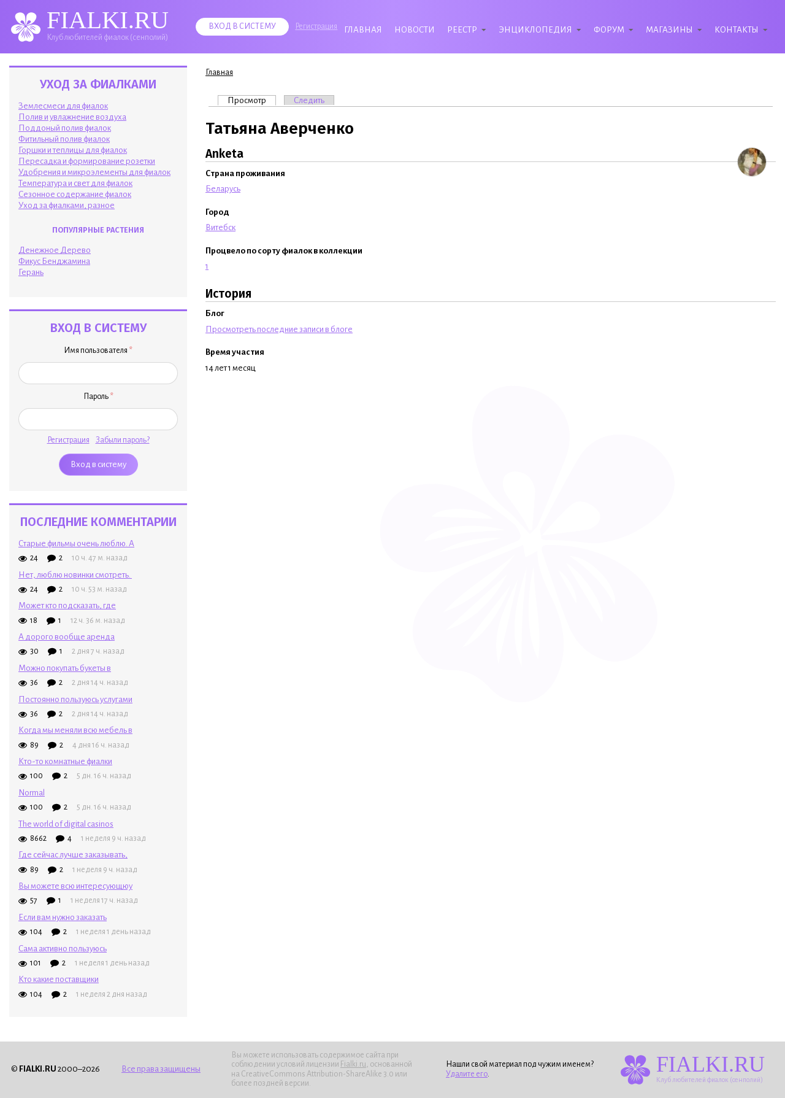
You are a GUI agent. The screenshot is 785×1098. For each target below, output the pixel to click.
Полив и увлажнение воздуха (72, 117)
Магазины (669, 29)
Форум (609, 29)
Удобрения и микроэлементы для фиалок (94, 172)
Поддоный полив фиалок (64, 128)
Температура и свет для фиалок (75, 183)
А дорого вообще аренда (66, 636)
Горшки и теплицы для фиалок (72, 150)
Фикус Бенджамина (54, 261)
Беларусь (222, 188)
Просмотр (252, 100)
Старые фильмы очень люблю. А (76, 543)
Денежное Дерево (54, 250)
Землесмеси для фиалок (63, 105)
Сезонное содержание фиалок (74, 194)
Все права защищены (161, 1068)
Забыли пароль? (123, 440)
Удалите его (467, 1074)
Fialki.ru (353, 1064)
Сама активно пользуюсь (62, 948)
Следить (309, 100)
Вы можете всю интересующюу (75, 886)
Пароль (98, 396)
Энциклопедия (535, 29)
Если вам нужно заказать (62, 917)
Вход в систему (242, 26)
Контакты (736, 29)
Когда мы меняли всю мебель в (75, 730)
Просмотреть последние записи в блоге (279, 329)
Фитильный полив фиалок (64, 139)
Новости (414, 29)
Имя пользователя (98, 350)
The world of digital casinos (65, 824)
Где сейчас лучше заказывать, (73, 854)
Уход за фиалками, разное (66, 205)
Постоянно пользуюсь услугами (75, 699)
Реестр (462, 29)
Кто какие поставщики (58, 979)
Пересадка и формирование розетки (86, 161)
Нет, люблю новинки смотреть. (75, 574)
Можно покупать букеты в (64, 668)
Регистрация (316, 26)
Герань (31, 272)
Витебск (220, 227)
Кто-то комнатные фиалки (65, 761)
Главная (363, 29)
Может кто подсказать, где (67, 605)
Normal (31, 792)
